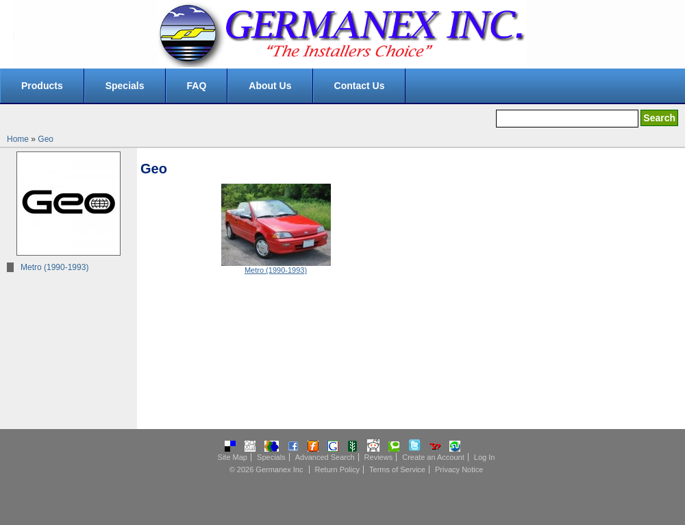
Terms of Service (397, 469)
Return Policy (337, 469)
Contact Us (359, 85)
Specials (125, 85)
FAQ (197, 85)
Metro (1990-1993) (54, 267)
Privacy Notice (459, 469)
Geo (45, 139)
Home (18, 139)
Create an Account (433, 457)
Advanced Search (325, 457)
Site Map (232, 457)
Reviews (378, 457)
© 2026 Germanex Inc (266, 469)
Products (42, 85)
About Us (270, 85)
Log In (484, 457)
